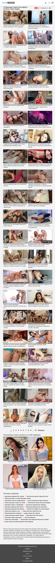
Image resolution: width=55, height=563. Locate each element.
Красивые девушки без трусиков (36, 507)
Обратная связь (27, 551)
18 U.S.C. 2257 (27, 556)
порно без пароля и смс (12, 511)
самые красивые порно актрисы (38, 500)
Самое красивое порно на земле (15, 502)
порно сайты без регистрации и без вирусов (19, 521)
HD (38, 8)
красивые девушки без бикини (14, 509)
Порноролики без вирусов (13, 513)
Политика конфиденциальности (27, 546)
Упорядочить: (44, 8)
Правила (27, 548)
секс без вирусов (29, 517)
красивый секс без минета (34, 515)
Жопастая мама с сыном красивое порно (18, 498)
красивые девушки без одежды (36, 504)
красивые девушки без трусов (14, 496)
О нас (27, 553)
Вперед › (41, 430)
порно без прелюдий (11, 519)
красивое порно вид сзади (13, 517)
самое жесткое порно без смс (32, 511)
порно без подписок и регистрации (38, 509)
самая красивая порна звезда (14, 515)
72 (35, 430)
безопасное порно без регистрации (39, 502)
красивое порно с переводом (14, 504)
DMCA (27, 558)
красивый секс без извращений (15, 500)
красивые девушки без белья (14, 507)
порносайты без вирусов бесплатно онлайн (35, 519)
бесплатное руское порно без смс (37, 496)
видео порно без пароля (32, 513)
